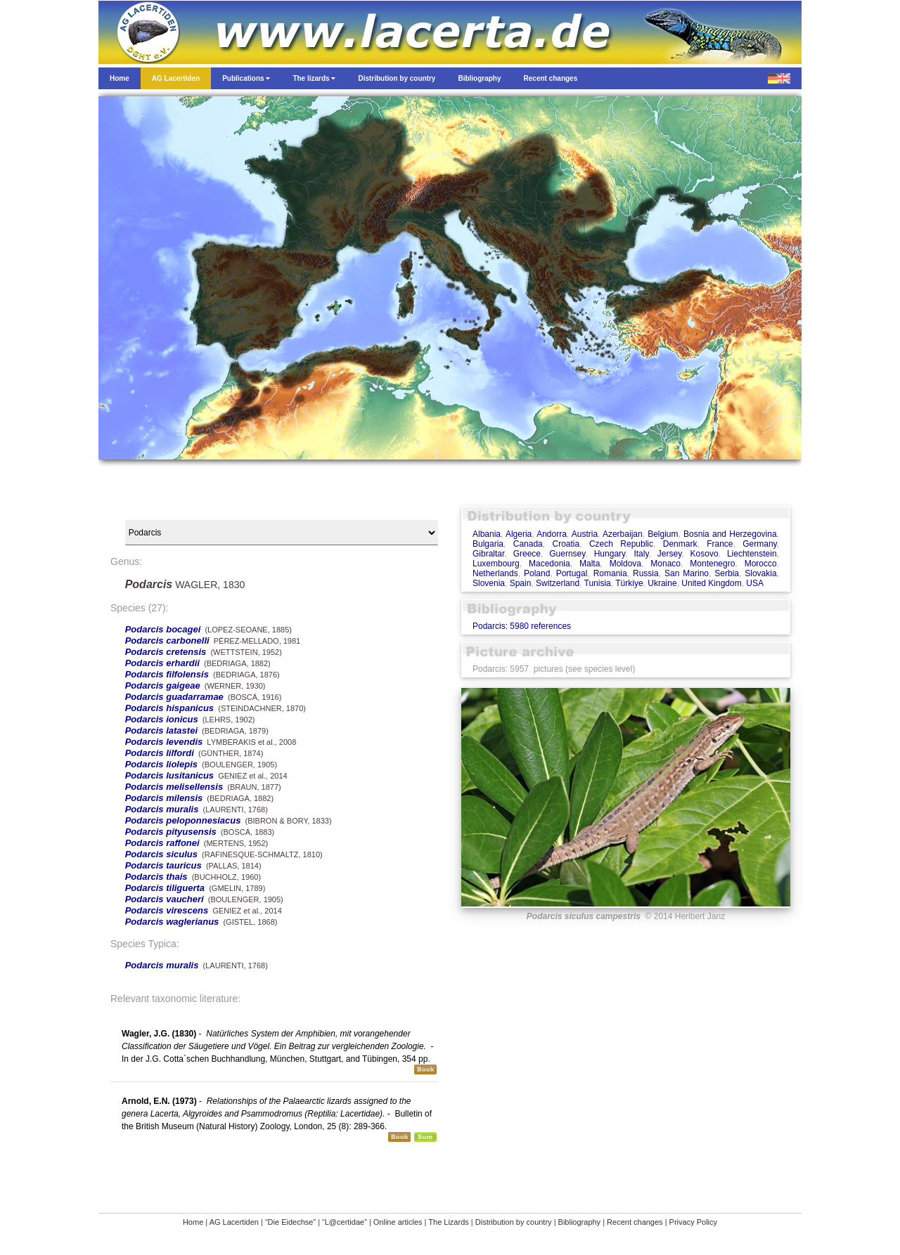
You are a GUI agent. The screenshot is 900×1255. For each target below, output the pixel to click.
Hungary (609, 554)
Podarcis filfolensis (167, 674)
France (720, 544)
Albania (486, 534)
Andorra (551, 534)
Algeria (519, 534)
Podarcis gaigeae (162, 685)
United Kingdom (711, 583)
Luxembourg (496, 563)
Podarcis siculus (161, 854)
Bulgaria (487, 544)
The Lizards (448, 1222)
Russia (646, 573)
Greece (527, 554)
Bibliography (579, 1222)
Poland (537, 573)
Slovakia (760, 573)
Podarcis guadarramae (174, 696)
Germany (759, 544)
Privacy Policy (693, 1222)
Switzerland (557, 583)
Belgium (663, 534)
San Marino (686, 573)
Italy (641, 554)
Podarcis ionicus (161, 719)
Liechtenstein (752, 554)
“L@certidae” (344, 1222)
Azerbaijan (623, 534)
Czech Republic (621, 544)
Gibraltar (488, 554)
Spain (521, 583)
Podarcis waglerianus (172, 921)
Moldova (625, 563)
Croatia (566, 544)
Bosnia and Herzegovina (730, 534)
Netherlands (495, 573)
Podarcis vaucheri (164, 899)
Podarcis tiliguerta (165, 888)
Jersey (669, 554)
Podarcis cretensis (166, 651)
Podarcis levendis (164, 741)
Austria (585, 534)
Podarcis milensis (164, 798)
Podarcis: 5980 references (521, 626)
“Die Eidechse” (290, 1222)
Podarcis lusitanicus (169, 775)
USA (755, 583)
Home (193, 1222)
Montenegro (712, 563)
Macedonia (549, 563)
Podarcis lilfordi (159, 753)
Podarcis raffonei (162, 843)
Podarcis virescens (167, 910)
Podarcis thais (156, 876)
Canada (528, 544)
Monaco (665, 563)
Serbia (726, 573)
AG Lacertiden (234, 1222)
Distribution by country (513, 1222)
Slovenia (488, 583)
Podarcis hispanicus (169, 708)
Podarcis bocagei (163, 629)
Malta (589, 563)
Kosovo (704, 554)
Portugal (572, 573)
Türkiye (629, 583)
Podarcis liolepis (161, 764)
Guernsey (567, 554)
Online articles (398, 1222)
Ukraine (662, 583)
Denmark (680, 544)
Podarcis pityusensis (171, 831)
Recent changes (635, 1222)
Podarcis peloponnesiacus (183, 820)
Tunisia (597, 583)
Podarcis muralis (162, 809)
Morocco (761, 563)
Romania (610, 573)
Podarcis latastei (161, 730)
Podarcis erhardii (162, 663)
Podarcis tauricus (163, 865)
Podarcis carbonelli (167, 640)
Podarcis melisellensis (174, 786)
